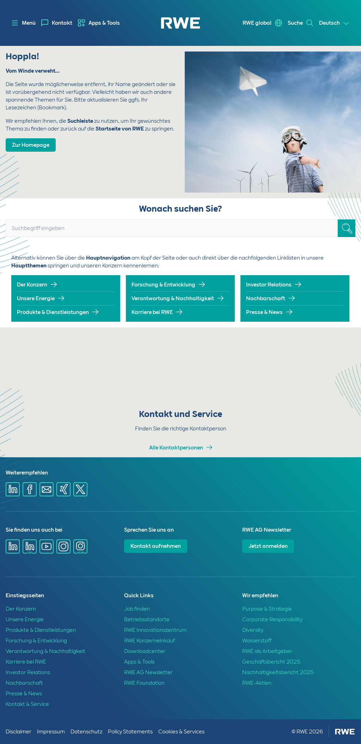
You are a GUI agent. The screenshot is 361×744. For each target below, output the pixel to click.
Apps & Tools (104, 23)
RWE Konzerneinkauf (149, 640)
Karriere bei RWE (152, 312)
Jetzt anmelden (268, 546)
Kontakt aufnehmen (155, 546)
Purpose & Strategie (267, 609)
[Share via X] (80, 489)
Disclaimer (18, 731)
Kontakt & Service (27, 704)
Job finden (137, 609)
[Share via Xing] (63, 489)
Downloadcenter (144, 651)
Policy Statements (130, 731)
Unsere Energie (36, 298)
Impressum (51, 731)
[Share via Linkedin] (13, 489)
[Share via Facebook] (30, 489)
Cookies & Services (181, 731)
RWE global (257, 23)
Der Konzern (32, 285)
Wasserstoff (256, 640)
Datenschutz (86, 731)
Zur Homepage (30, 145)
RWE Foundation (144, 683)
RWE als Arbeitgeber (267, 651)
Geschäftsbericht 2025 (271, 662)
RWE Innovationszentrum (155, 630)
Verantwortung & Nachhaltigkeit (172, 298)
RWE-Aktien (256, 683)
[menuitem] (56, 23)
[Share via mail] (46, 489)
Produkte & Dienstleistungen (53, 312)
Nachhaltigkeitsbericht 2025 (278, 672)
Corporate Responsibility (272, 619)
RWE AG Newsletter (148, 672)
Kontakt (62, 23)
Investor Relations (269, 285)
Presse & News (264, 312)
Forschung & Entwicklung (163, 285)
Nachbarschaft (265, 298)
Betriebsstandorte (147, 619)
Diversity (252, 630)
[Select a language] (334, 23)
